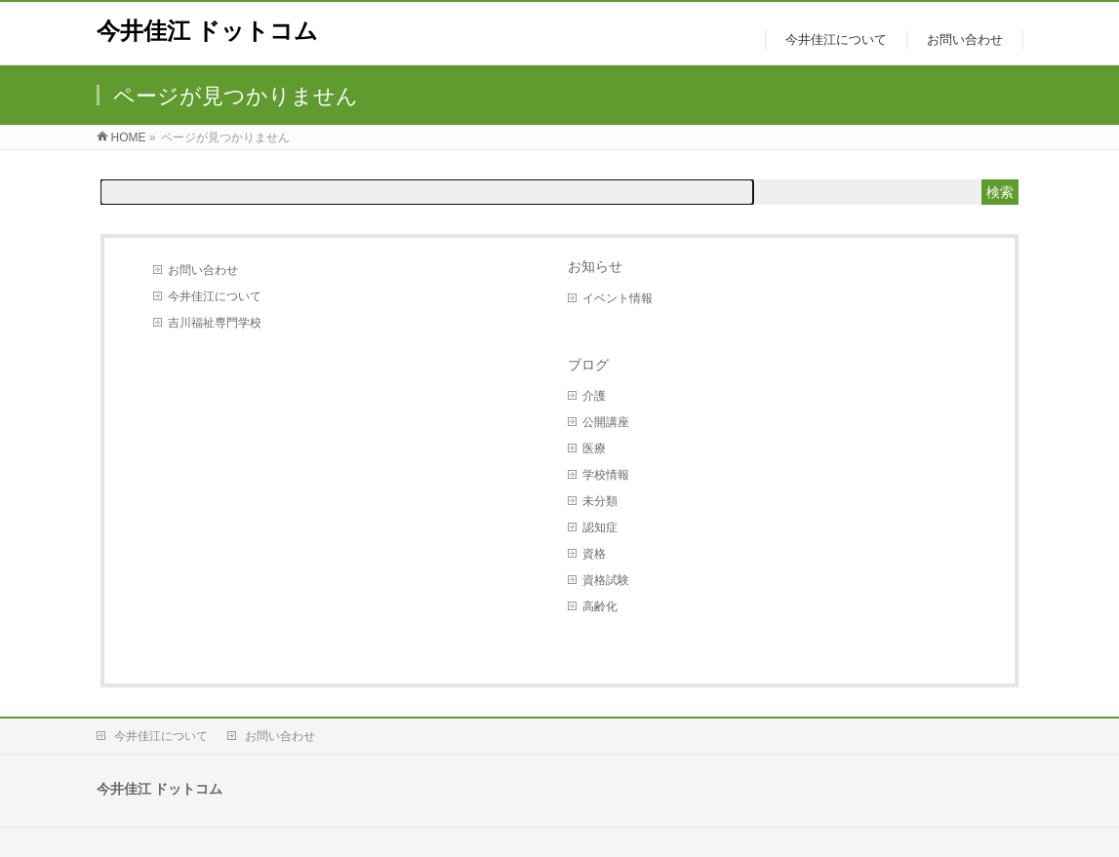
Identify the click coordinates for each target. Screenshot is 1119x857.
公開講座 (605, 422)
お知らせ (595, 266)
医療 (594, 448)
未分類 (600, 501)
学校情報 (605, 475)
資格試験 (605, 580)
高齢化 (600, 606)
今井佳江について (214, 296)
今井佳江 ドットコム (208, 31)
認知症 (600, 527)
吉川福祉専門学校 (214, 323)
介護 (594, 396)
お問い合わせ (203, 270)
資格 (594, 554)
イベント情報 (617, 298)
